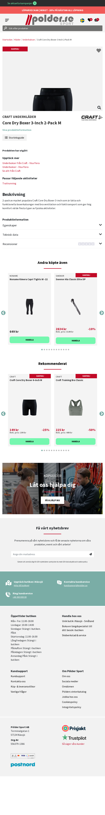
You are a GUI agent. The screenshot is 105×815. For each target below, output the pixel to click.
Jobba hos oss (70, 696)
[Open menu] (7, 20)
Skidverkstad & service (74, 635)
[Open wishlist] (89, 20)
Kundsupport (18, 676)
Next (101, 313)
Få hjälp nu (52, 500)
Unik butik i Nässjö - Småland (78, 621)
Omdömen (68, 686)
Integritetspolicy (71, 707)
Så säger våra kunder (73, 743)
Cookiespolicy (69, 702)
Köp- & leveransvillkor (23, 686)
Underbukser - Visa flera (15, 167)
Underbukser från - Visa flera (21, 163)
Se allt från (11, 170)
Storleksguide (14, 137)
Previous (3, 313)
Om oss (66, 676)
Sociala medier (70, 681)
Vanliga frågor (19, 691)
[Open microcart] (96, 20)
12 (68, 352)
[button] (82, 20)
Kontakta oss (18, 681)
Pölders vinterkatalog (74, 691)
